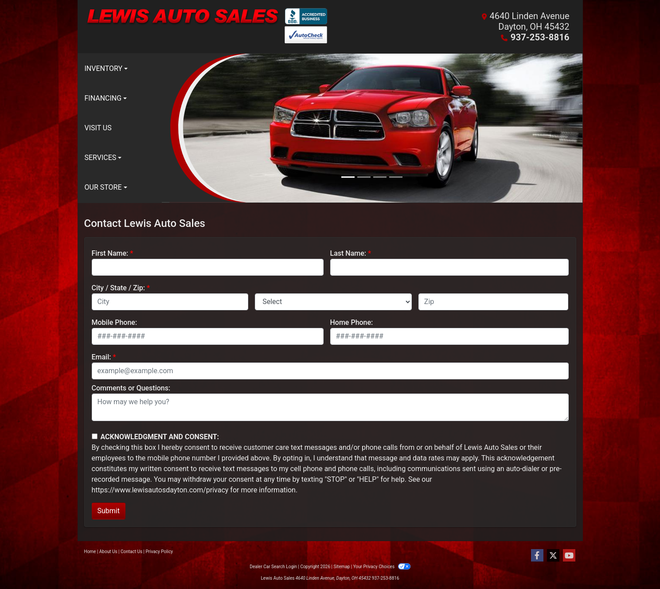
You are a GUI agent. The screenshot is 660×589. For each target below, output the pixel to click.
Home (90, 551)
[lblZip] (493, 301)
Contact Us (131, 551)
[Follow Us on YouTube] (569, 555)
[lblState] (333, 301)
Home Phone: (351, 322)
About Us (108, 551)
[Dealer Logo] (207, 26)
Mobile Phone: (114, 322)
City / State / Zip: (118, 288)
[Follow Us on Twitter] (553, 555)
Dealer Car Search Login (273, 566)
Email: (101, 357)
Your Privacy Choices (381, 566)
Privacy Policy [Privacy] (159, 551)
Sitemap (341, 566)
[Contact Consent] (95, 436)
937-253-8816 (541, 37)
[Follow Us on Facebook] (537, 555)
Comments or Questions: (131, 388)
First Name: (110, 253)
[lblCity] (170, 301)
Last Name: (348, 253)
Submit (109, 511)
